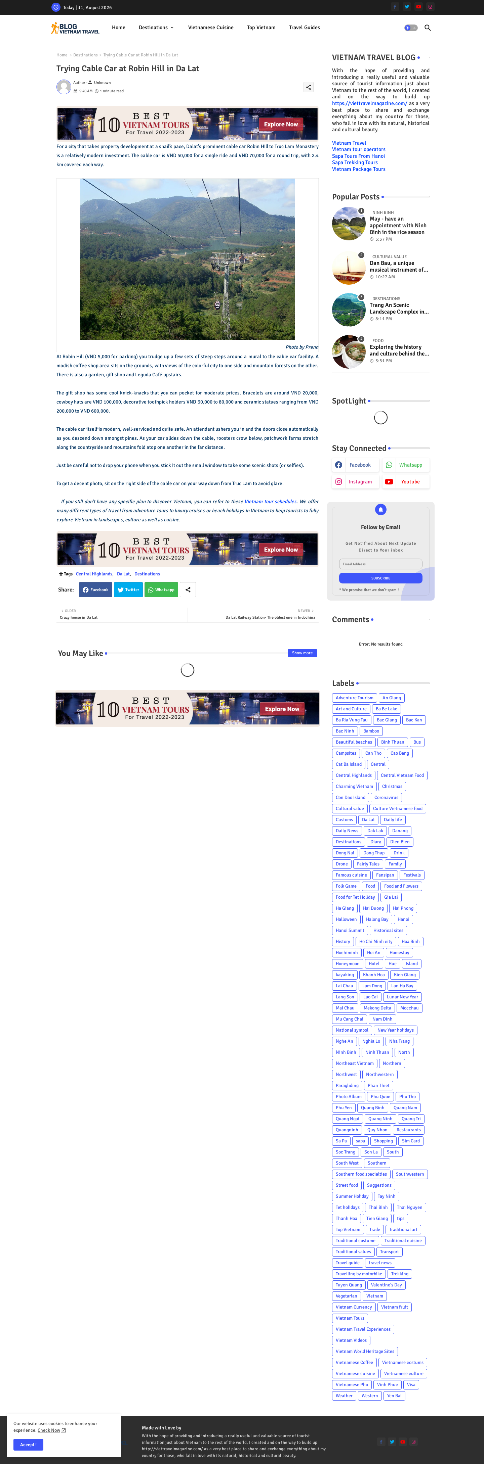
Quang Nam (405, 1108)
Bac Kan (414, 720)
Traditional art (403, 1229)
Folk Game (346, 886)
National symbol (352, 1030)
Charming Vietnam (354, 786)
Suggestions (379, 1185)
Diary (375, 842)
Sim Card (411, 1141)
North (404, 1052)
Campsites (346, 753)
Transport (389, 1252)
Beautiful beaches (354, 742)
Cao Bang (400, 753)
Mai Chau (345, 1008)
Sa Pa (341, 1141)
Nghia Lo (371, 1041)
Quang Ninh (380, 1119)
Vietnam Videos (351, 1340)
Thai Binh (378, 1207)
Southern (377, 1163)
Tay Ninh (387, 1196)
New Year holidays (395, 1030)
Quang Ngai (347, 1119)
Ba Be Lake (386, 709)
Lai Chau (344, 986)
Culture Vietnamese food (397, 808)
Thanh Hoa (346, 1218)
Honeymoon (348, 963)
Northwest (346, 1074)
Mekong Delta (377, 1008)
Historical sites (388, 930)
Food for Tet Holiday (355, 897)
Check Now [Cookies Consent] (49, 1430)
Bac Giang (387, 720)
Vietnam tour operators (359, 149)
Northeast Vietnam (355, 1063)
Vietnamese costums (403, 1362)
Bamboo (371, 731)
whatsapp (410, 465)
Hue (393, 963)
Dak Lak (375, 831)
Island (412, 963)
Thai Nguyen (409, 1207)
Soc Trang (345, 1152)
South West (347, 1163)
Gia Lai (391, 897)
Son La (371, 1152)
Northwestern (380, 1074)
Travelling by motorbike (359, 1274)
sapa (360, 1141)
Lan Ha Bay (402, 986)
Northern (392, 1063)
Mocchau (409, 1008)
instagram (360, 481)
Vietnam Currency (354, 1307)
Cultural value (350, 808)
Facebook (99, 590)
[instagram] (430, 6)
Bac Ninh (345, 731)
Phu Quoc (380, 1096)
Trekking (399, 1274)
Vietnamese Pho (352, 1384)
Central (378, 764)
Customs (344, 819)
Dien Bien (400, 842)
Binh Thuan (392, 742)
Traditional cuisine (403, 1240)
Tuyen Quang (349, 1285)
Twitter (132, 590)
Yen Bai (394, 1396)
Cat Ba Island (349, 764)
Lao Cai (370, 997)
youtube (410, 481)
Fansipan (385, 875)
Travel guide (348, 1263)
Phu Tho (407, 1096)
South (393, 1152)
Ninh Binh (346, 1052)
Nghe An (344, 1041)
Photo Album (349, 1096)
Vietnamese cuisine (211, 27)
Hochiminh (347, 952)
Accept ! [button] (28, 1445)
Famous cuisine (351, 875)
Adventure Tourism (354, 698)
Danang (400, 831)
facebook (360, 465)
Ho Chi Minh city (376, 941)
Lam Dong (372, 986)
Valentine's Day (386, 1285)
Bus (417, 742)
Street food (347, 1185)
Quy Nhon (377, 1130)
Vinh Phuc (387, 1384)
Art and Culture (351, 709)
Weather (344, 1396)
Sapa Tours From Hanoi (358, 156)
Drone (342, 864)
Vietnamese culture (404, 1373)
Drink (399, 853)
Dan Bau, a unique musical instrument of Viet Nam (397, 267)
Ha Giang (345, 908)
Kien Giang (405, 975)
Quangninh (347, 1130)
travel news (380, 1263)
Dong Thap (374, 853)
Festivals (412, 875)
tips (400, 1218)
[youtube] (418, 6)
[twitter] (407, 6)
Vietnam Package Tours (359, 169)
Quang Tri (411, 1119)
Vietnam (374, 1296)
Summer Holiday (352, 1196)
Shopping (383, 1141)
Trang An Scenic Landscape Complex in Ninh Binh (397, 309)
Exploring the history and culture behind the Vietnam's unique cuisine (397, 351)
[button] (411, 28)
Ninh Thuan (377, 1052)
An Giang (391, 698)
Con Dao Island (350, 797)
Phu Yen (344, 1108)
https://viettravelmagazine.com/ (369, 103)
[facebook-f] (395, 6)
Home (118, 27)
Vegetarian (346, 1296)
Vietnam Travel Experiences (363, 1329)
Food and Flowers (401, 886)
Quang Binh (373, 1108)
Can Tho (373, 753)
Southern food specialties (361, 1174)
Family (395, 864)
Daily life (393, 819)
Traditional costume (355, 1240)
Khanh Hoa (374, 975)
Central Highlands (94, 574)
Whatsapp (164, 590)
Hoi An (373, 952)
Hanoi (403, 919)
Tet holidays (348, 1207)
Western (370, 1396)
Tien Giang (377, 1218)
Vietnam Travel (349, 143)
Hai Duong (373, 908)
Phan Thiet (379, 1085)
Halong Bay (377, 919)
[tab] (118, 27)
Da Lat (123, 574)
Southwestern (410, 1174)
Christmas (392, 786)
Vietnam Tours (350, 1318)
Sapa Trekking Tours (355, 162)
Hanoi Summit (350, 930)
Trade (374, 1229)
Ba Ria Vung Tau (352, 720)
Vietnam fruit (394, 1307)
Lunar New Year (402, 997)
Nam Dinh (382, 1019)
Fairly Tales (368, 864)
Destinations (153, 27)
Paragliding (347, 1085)
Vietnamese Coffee (354, 1362)
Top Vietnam (261, 27)
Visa (411, 1384)
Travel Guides (304, 27)
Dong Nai (345, 853)
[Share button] (188, 589)
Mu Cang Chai (349, 1019)
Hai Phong (403, 908)
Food (370, 886)
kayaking (345, 975)
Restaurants (409, 1130)
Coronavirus (386, 797)
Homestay (399, 952)
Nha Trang (399, 1041)
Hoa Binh (411, 941)
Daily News (347, 831)
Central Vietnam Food (402, 775)
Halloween (346, 919)
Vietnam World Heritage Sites (365, 1351)
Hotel (374, 963)
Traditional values (353, 1252)
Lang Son (345, 997)
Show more (302, 653)
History (343, 941)
